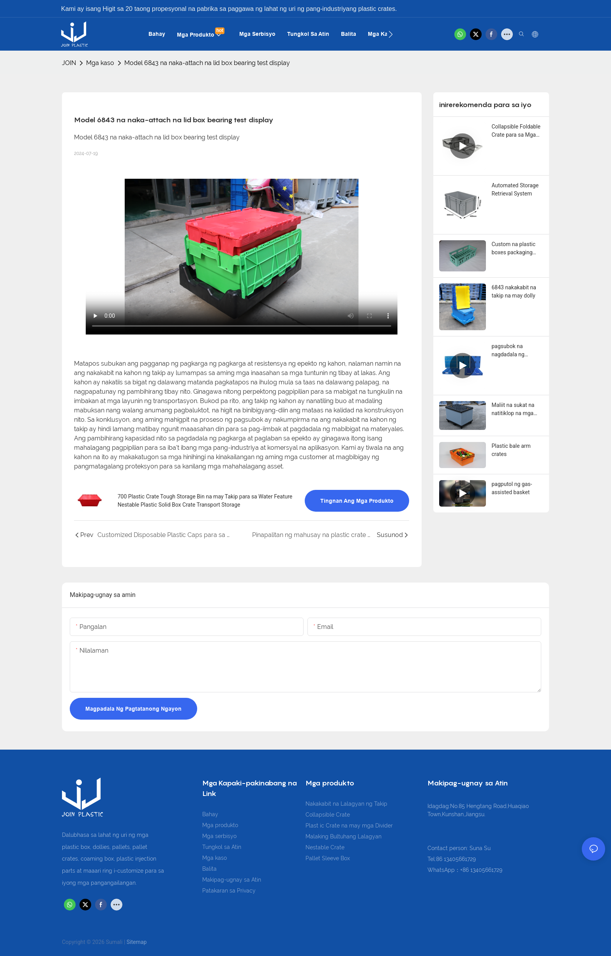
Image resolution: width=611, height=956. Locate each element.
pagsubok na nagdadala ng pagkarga (508, 351)
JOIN (69, 63)
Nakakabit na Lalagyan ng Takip (346, 804)
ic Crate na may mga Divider (356, 825)
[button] (390, 34)
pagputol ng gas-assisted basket (512, 488)
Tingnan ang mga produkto (357, 501)
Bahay (210, 814)
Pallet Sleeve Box (328, 858)
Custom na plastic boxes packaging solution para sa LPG (517, 249)
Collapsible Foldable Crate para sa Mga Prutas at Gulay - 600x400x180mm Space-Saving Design (517, 131)
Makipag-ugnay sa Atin (231, 880)
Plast (313, 825)
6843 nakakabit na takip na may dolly (514, 291)
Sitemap (137, 942)
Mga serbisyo (219, 836)
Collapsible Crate (328, 815)
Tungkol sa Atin (221, 847)
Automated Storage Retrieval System (515, 189)
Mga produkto (220, 825)
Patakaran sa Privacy (229, 890)
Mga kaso (100, 63)
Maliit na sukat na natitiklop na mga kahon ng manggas (515, 409)
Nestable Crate (325, 847)
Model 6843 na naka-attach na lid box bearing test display (207, 63)
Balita (209, 869)
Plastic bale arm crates (511, 450)
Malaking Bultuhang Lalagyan (343, 836)
